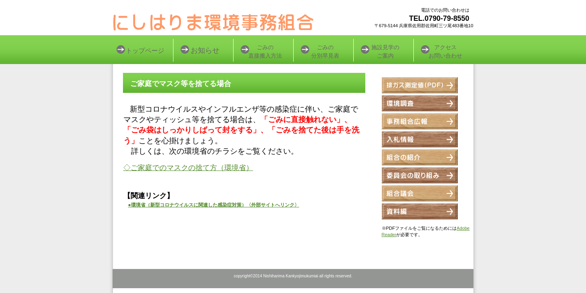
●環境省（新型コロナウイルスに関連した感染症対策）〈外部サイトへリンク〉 (213, 205)
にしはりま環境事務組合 (213, 22)
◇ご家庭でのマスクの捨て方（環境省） (188, 168)
